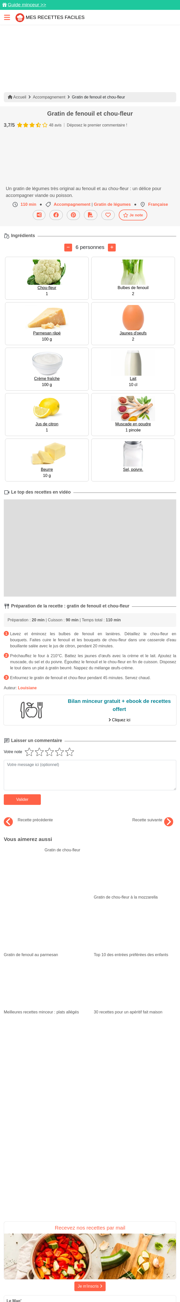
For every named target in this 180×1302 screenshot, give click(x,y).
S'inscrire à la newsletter (114, 1286)
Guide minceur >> (27, 4)
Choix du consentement (65, 1286)
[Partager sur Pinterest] (70, 1243)
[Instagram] (110, 1243)
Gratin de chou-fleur (42, 850)
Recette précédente (28, 820)
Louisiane (27, 688)
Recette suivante (152, 820)
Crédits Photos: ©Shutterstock (134, 1277)
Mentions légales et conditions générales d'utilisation (87, 1268)
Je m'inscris (90, 1163)
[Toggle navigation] (7, 17)
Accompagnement (49, 97)
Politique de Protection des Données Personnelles (57, 1277)
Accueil (17, 97)
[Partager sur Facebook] (91, 1243)
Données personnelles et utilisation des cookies (87, 1259)
